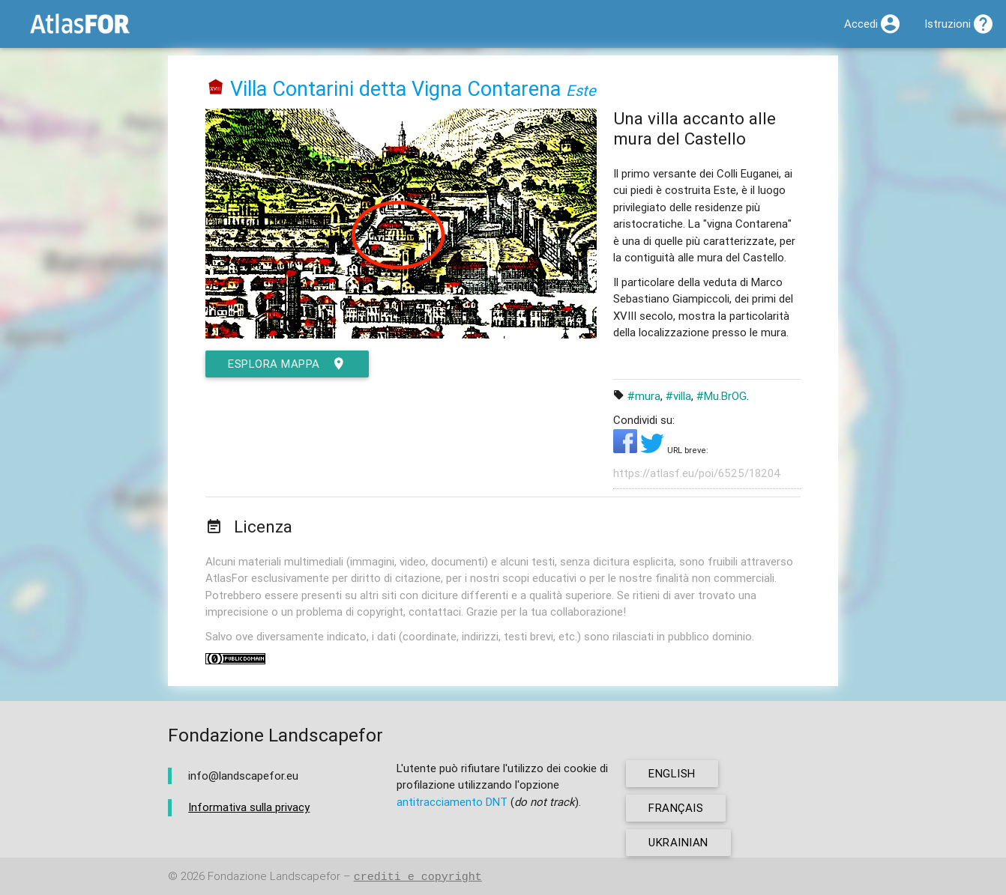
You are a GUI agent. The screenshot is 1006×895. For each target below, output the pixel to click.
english (672, 773)
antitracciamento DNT (452, 802)
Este (581, 90)
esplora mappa (287, 364)
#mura (643, 396)
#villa (678, 396)
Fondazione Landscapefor (274, 877)
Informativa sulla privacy (249, 807)
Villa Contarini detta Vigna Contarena (395, 88)
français (675, 808)
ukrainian (678, 842)
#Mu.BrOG (721, 396)
